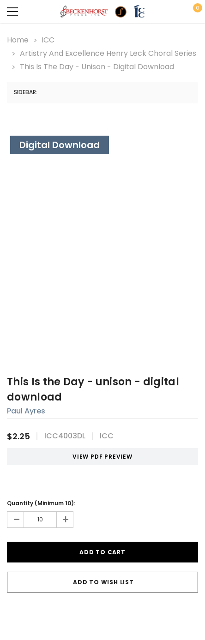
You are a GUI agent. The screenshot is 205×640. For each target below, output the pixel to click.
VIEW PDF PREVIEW (99, 457)
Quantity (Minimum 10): (41, 503)
